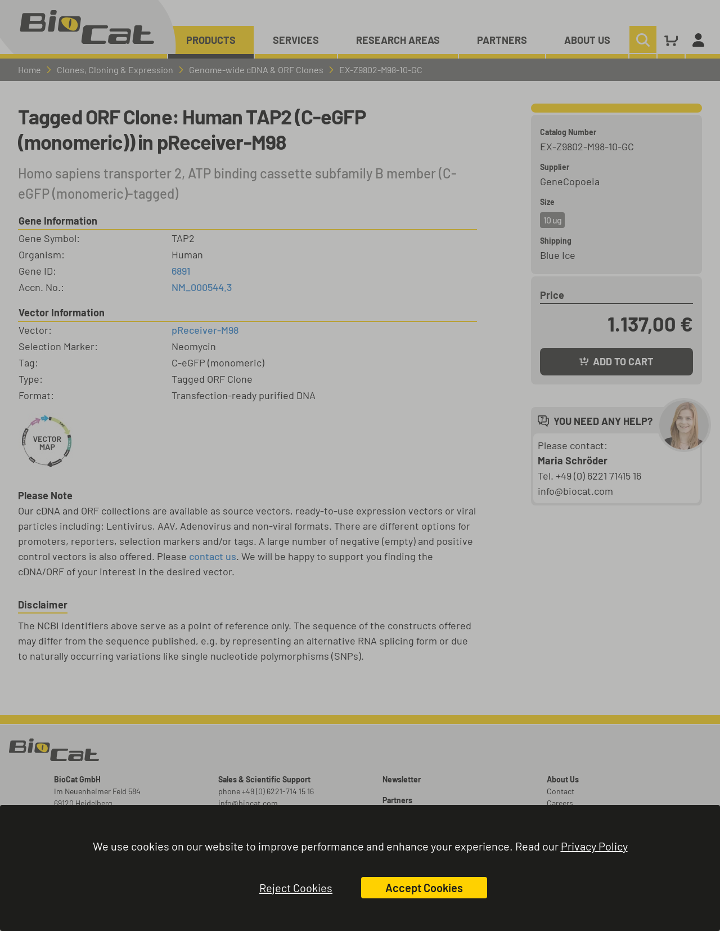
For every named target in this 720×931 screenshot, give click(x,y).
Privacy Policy (594, 846)
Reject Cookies (295, 887)
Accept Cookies (424, 887)
